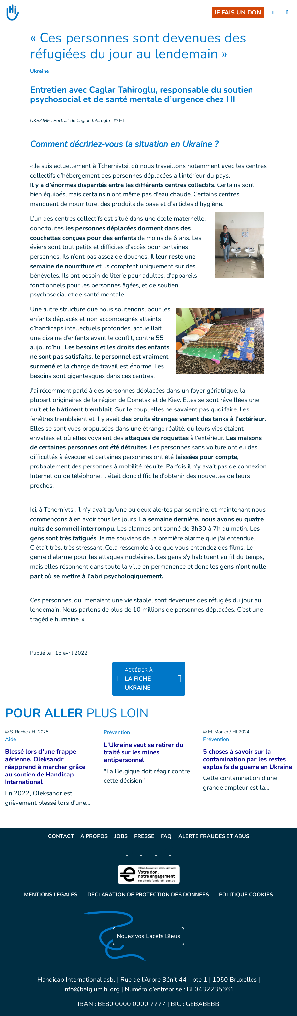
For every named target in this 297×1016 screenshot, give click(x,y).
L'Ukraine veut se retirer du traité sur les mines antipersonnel (143, 752)
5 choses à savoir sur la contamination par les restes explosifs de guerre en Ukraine (247, 759)
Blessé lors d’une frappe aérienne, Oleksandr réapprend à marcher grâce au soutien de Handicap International (45, 767)
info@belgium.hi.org (91, 989)
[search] (287, 13)
